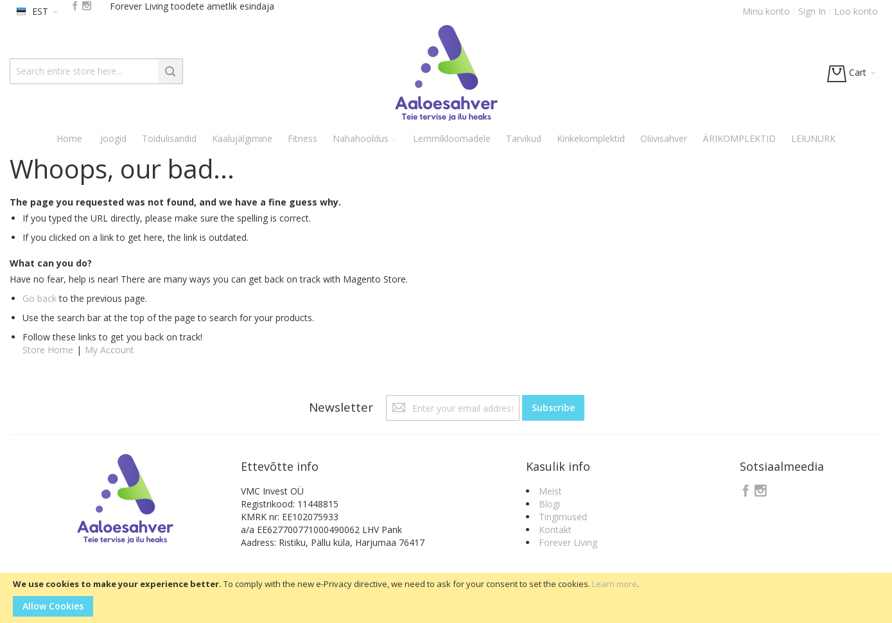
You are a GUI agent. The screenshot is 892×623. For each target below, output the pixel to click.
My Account (109, 350)
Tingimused (563, 517)
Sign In (812, 11)
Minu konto (766, 11)
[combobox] (96, 71)
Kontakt (555, 529)
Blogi (549, 504)
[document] (446, 598)
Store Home (47, 350)
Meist (550, 491)
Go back (39, 298)
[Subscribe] (553, 408)
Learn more (614, 584)
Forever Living (568, 542)
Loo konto (856, 11)
